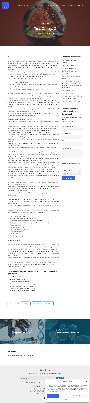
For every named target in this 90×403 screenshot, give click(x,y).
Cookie (40, 393)
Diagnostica (45, 23)
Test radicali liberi (67, 93)
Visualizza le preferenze (80, 396)
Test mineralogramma (69, 90)
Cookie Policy (65, 399)
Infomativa (71, 165)
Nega (65, 396)
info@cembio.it (74, 122)
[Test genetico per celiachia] (22, 331)
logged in (18, 355)
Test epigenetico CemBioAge (71, 101)
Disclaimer (34, 393)
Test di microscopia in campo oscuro (71, 77)
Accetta (53, 396)
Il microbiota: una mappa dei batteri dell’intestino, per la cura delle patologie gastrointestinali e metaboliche (72, 84)
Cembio (38, 33)
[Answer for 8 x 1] (72, 174)
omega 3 (42, 76)
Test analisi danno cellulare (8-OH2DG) (71, 61)
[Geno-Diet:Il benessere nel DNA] (67, 331)
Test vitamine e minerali (69, 68)
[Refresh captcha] (80, 171)
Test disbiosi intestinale (69, 65)
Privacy (70, 399)
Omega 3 (29, 119)
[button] (87, 381)
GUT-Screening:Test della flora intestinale (71, 72)
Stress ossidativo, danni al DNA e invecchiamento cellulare (72, 97)
